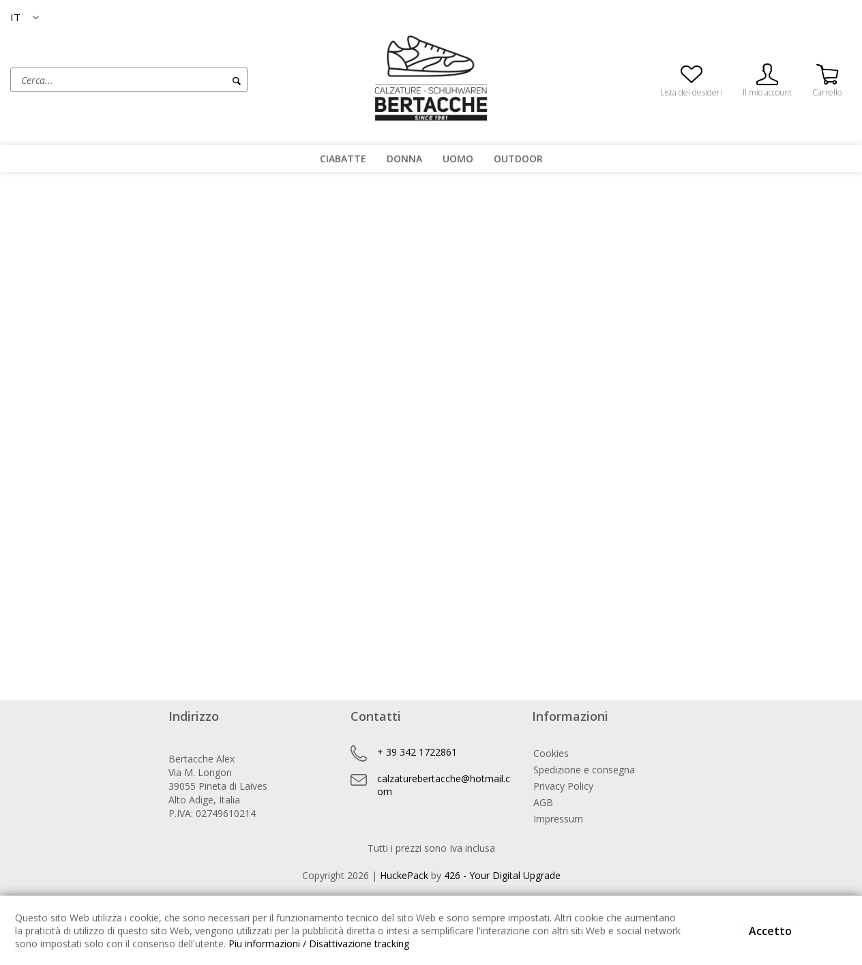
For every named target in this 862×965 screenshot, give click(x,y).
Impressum (558, 818)
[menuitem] (179, 80)
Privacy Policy (563, 786)
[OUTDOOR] (518, 158)
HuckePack (404, 875)
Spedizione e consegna (584, 769)
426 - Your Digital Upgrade (502, 875)
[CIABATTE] (343, 158)
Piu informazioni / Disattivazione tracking (318, 943)
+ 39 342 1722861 (417, 751)
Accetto (770, 930)
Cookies (551, 753)
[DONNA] (404, 158)
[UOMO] (458, 158)
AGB (543, 802)
